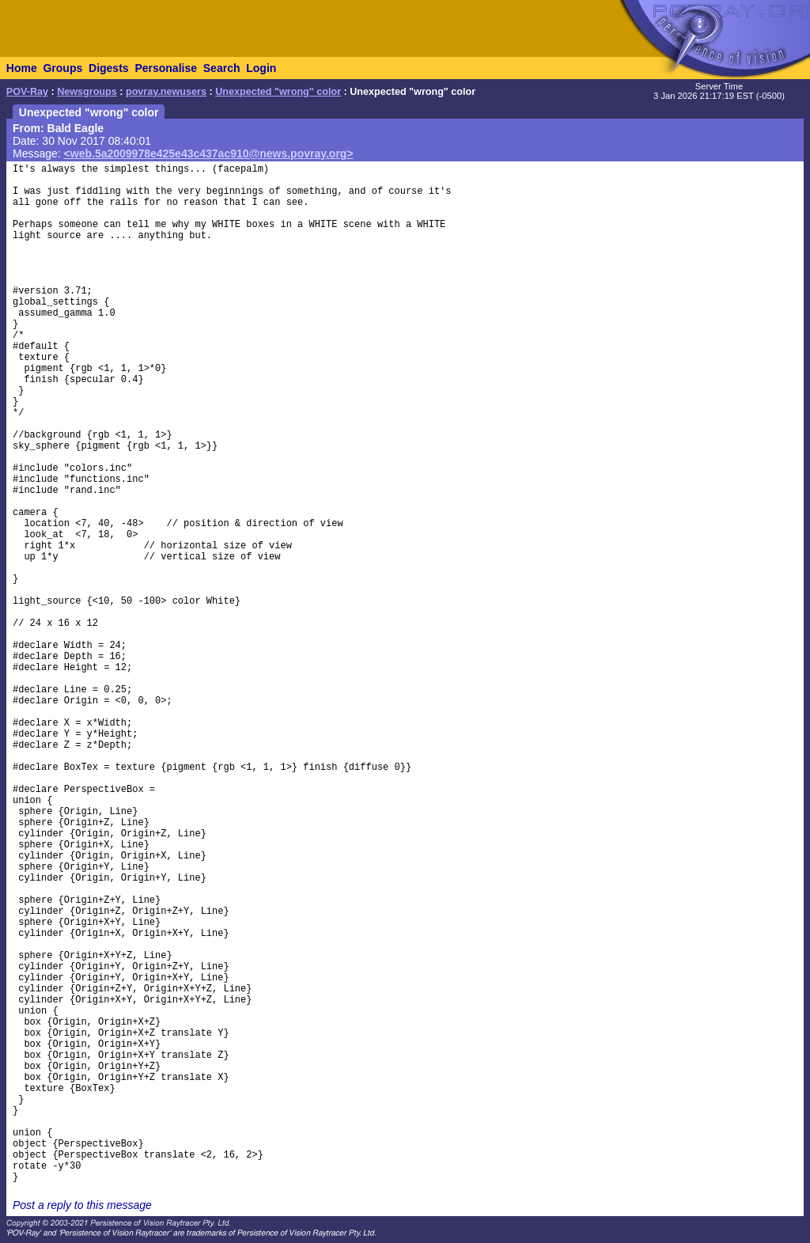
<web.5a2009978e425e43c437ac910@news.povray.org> (209, 153)
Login (261, 68)
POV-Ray (27, 91)
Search (221, 68)
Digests (109, 68)
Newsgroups (87, 91)
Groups (62, 68)
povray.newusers (166, 91)
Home (21, 68)
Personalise (165, 68)
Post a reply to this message (82, 1205)
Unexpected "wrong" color (278, 91)
